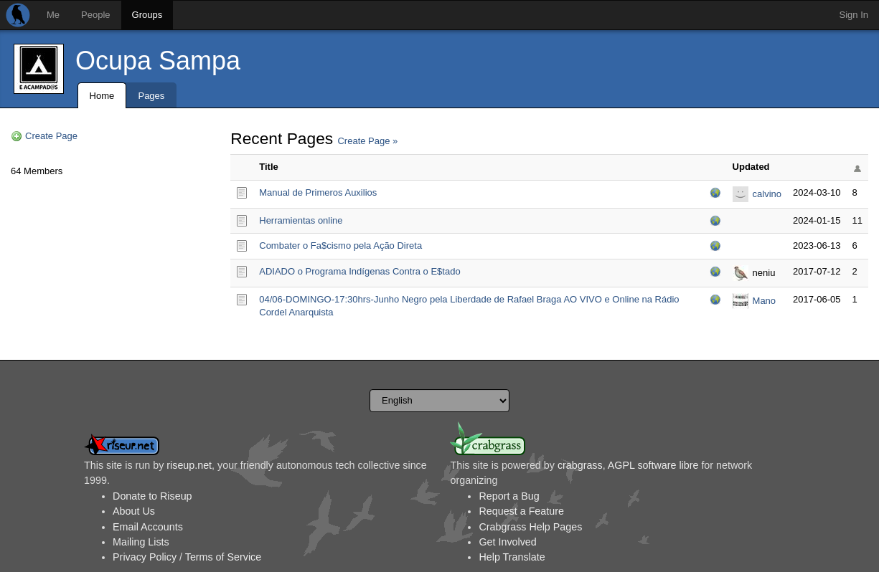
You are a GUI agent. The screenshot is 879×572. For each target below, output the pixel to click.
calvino (767, 194)
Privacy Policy (145, 557)
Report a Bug (509, 496)
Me (53, 14)
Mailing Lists (141, 542)
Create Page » (367, 140)
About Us (134, 511)
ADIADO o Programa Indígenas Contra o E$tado (359, 271)
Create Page (51, 135)
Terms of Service (223, 557)
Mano (764, 300)
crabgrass (580, 465)
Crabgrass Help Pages (530, 527)
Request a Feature (521, 511)
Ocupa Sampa (157, 60)
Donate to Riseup (152, 496)
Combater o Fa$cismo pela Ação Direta (340, 245)
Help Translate (512, 557)
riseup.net (189, 465)
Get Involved (507, 542)
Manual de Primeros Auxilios (318, 192)
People (95, 14)
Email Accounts (148, 527)
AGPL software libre (653, 465)
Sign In (854, 14)
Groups (147, 14)
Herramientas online (300, 220)
